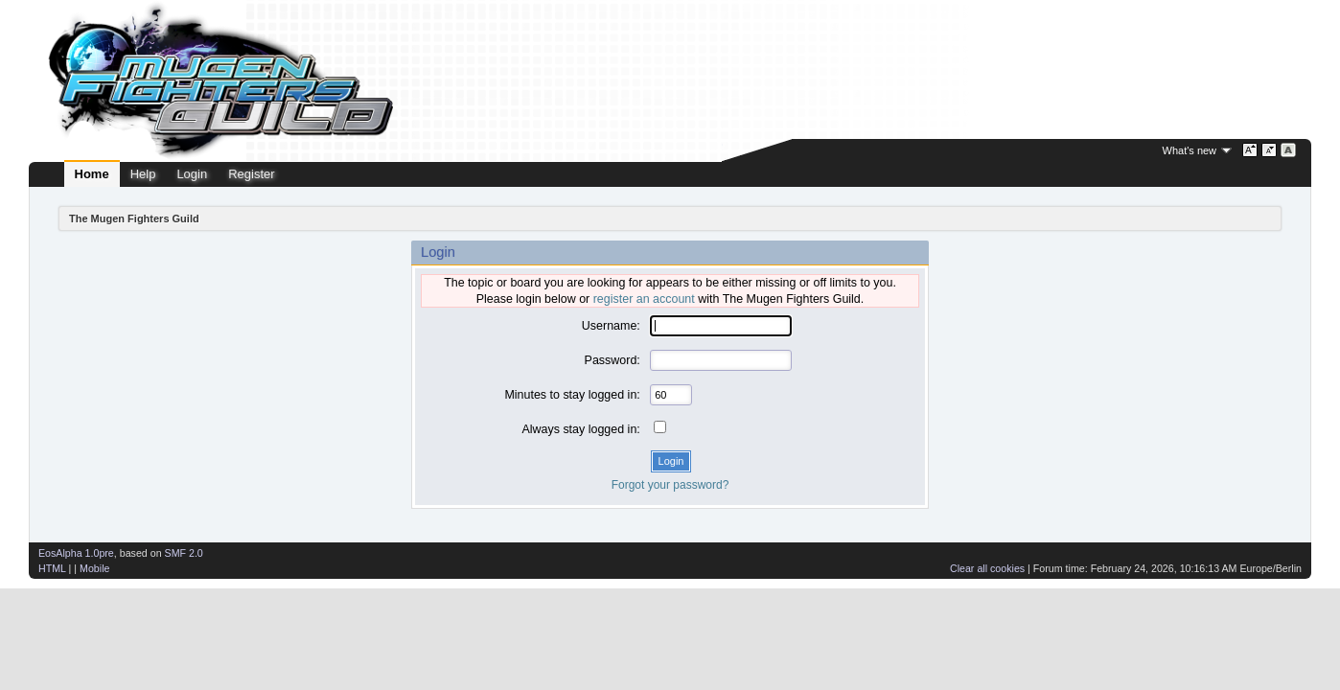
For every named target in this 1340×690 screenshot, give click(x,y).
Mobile (94, 568)
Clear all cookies (987, 568)
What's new (1190, 150)
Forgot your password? (670, 485)
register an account (644, 299)
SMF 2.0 (184, 553)
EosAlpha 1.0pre (76, 553)
